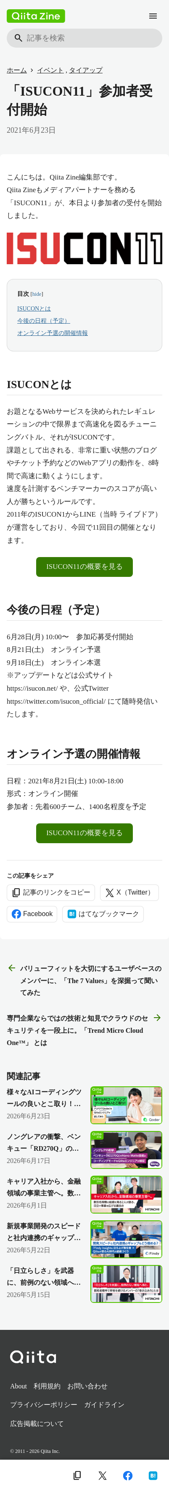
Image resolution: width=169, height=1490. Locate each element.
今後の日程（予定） (43, 321)
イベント (50, 70)
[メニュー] (153, 16)
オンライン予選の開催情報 (52, 333)
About (18, 1386)
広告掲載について (37, 1423)
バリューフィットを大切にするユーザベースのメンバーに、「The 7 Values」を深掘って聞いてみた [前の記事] (84, 980)
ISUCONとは (34, 309)
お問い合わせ (87, 1386)
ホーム (17, 70)
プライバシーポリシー (43, 1404)
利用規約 (47, 1386)
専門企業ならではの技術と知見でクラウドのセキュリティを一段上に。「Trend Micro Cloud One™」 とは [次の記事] (84, 1029)
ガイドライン (104, 1404)
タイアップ (86, 70)
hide (37, 294)
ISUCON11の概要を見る (84, 567)
